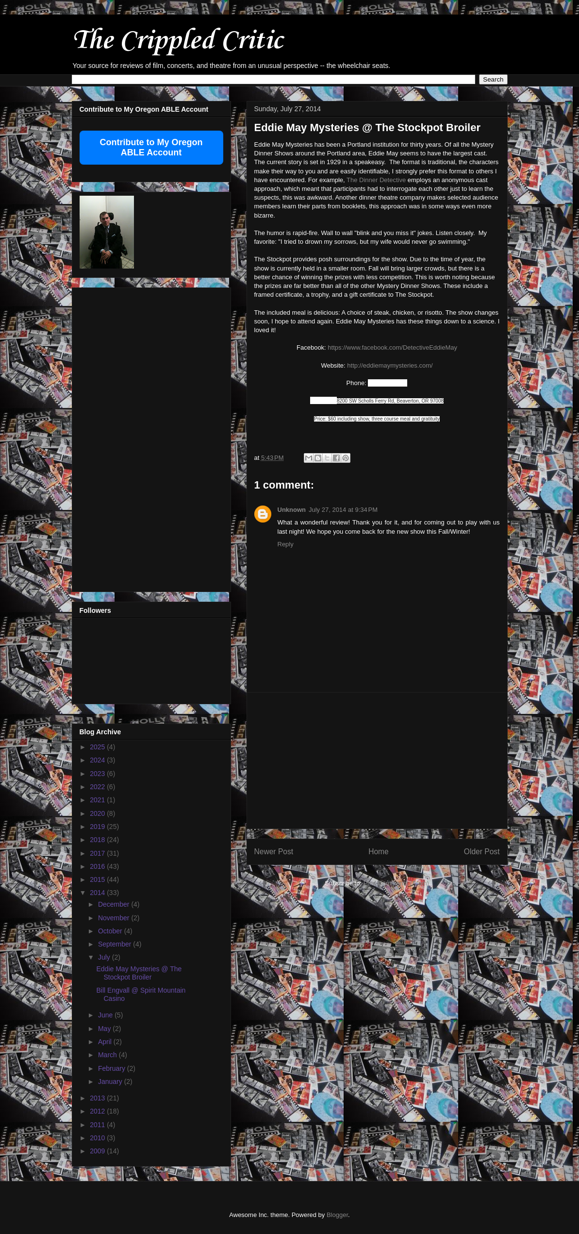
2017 (98, 853)
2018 (98, 840)
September (115, 944)
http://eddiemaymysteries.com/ (389, 365)
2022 (98, 787)
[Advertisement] (377, 760)
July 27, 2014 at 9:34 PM (343, 509)
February (112, 1068)
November (114, 918)
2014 (98, 892)
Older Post (482, 851)
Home (378, 851)
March (108, 1055)
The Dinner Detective (376, 180)
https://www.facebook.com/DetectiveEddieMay (392, 347)
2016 (98, 866)
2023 (98, 774)
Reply (286, 544)
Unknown (292, 509)
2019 (98, 826)
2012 (98, 1111)
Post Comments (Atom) (396, 883)
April (106, 1042)
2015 (98, 879)
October (111, 931)
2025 (98, 747)
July (105, 957)
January (111, 1081)
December (114, 904)
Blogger (337, 1214)
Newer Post (274, 851)
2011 (98, 1125)
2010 (98, 1138)
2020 (98, 813)
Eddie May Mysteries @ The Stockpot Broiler (139, 973)
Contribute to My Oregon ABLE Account (151, 147)
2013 (98, 1098)
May (105, 1028)
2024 (98, 760)
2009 (98, 1151)
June (106, 1015)
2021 (98, 800)
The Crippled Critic (177, 41)
